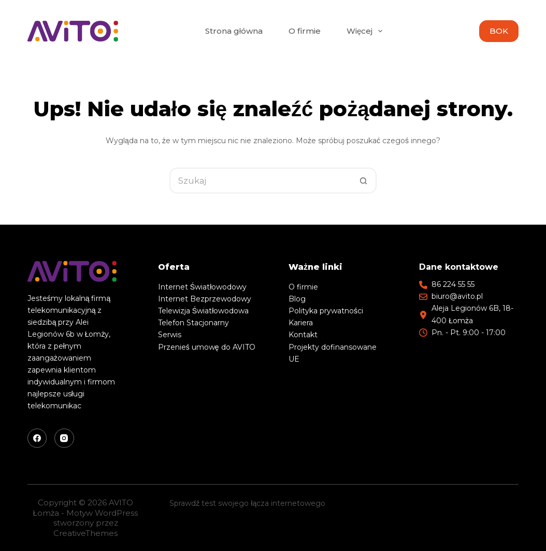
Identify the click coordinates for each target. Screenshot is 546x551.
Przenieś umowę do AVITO (206, 347)
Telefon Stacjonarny (193, 322)
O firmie (305, 31)
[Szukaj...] (260, 181)
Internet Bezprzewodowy (204, 299)
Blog (297, 299)
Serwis (169, 334)
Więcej (366, 31)
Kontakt (303, 334)
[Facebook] (37, 438)
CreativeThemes (85, 533)
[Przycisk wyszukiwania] (364, 181)
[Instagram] (64, 438)
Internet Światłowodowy (202, 287)
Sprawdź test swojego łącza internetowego (247, 503)
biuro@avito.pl (457, 296)
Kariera (301, 322)
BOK (499, 31)
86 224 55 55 (453, 284)
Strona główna (234, 31)
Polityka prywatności (326, 310)
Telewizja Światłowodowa (203, 310)
